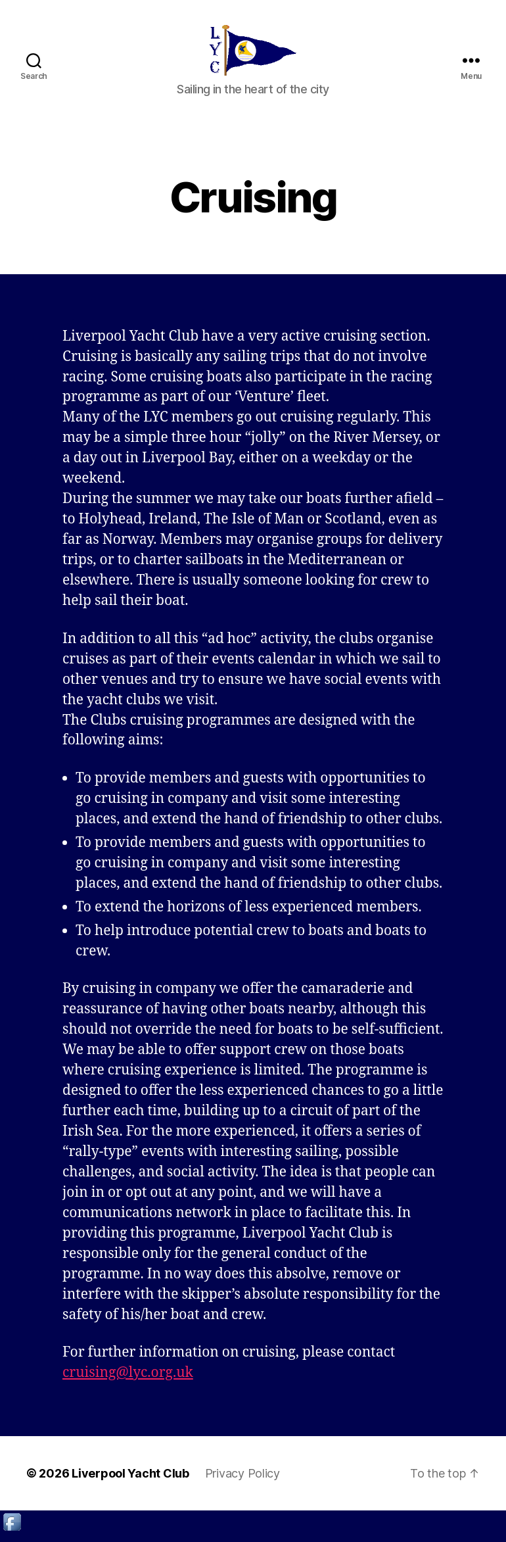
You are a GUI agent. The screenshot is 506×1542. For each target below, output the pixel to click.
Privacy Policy (242, 1482)
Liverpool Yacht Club (130, 1482)
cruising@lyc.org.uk (127, 1381)
